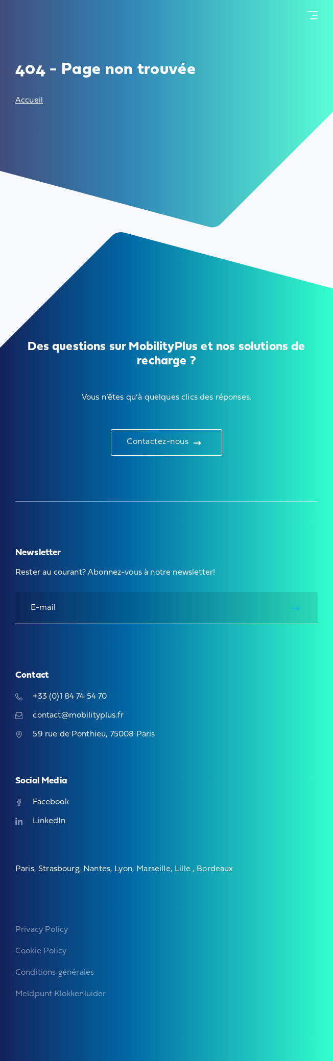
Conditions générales (54, 973)
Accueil (29, 100)
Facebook (42, 802)
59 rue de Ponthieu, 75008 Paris (85, 734)
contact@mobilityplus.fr (69, 715)
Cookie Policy (40, 951)
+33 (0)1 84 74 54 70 (61, 697)
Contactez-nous (164, 442)
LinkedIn (40, 821)
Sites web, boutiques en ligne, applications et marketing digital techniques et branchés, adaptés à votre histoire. (47, 1025)
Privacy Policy (41, 930)
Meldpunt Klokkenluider (60, 994)
